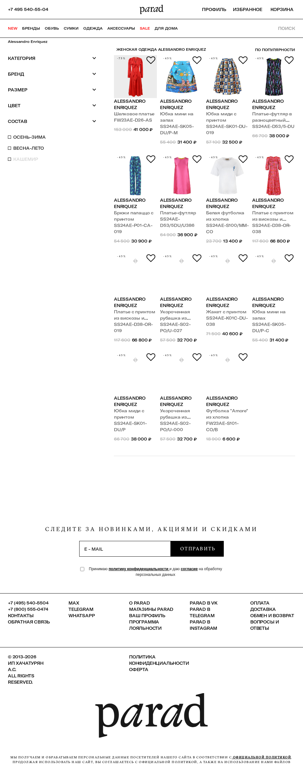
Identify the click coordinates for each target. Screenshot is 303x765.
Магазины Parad (151, 609)
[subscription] (125, 549)
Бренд (52, 74)
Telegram (80, 609)
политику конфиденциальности (139, 569)
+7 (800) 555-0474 (28, 609)
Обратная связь (29, 621)
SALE (145, 28)
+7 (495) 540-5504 (28, 603)
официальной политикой (261, 757)
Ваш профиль (147, 615)
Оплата (260, 603)
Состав (52, 121)
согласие (189, 569)
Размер (52, 89)
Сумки (71, 28)
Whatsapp (81, 615)
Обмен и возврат (272, 615)
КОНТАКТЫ (20, 615)
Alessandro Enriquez (27, 41)
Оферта (138, 669)
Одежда (93, 28)
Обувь (52, 28)
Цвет (52, 105)
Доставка (263, 609)
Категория (52, 58)
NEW (12, 28)
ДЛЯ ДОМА (166, 28)
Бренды (31, 28)
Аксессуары (121, 28)
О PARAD (139, 603)
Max (73, 603)
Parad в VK (203, 603)
